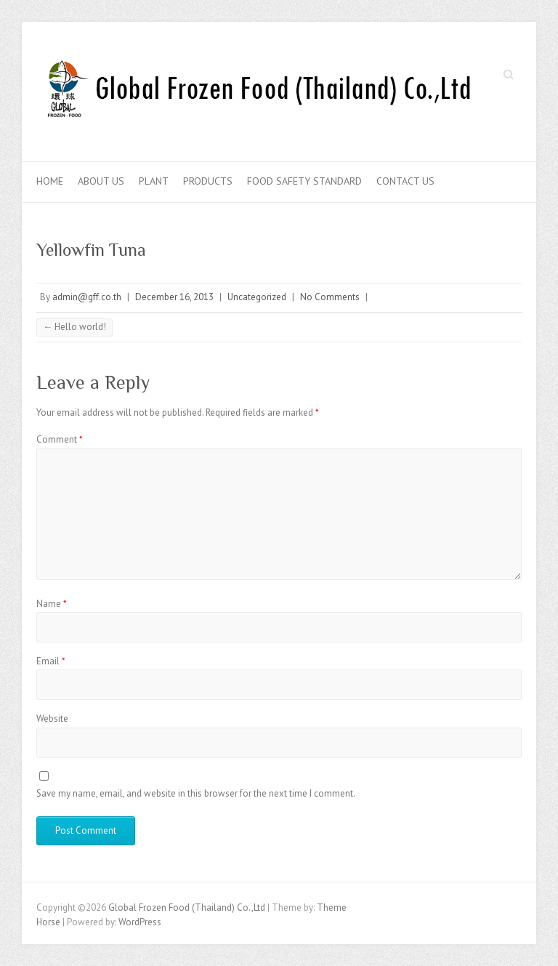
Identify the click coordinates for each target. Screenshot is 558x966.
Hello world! (74, 327)
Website (52, 718)
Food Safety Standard (304, 181)
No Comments (330, 297)
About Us (101, 181)
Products (207, 181)
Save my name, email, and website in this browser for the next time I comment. (195, 793)
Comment (59, 439)
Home (49, 181)
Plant (154, 181)
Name (51, 603)
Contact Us (405, 181)
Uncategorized (256, 297)
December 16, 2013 (174, 297)
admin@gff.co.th (86, 297)
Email (50, 661)
